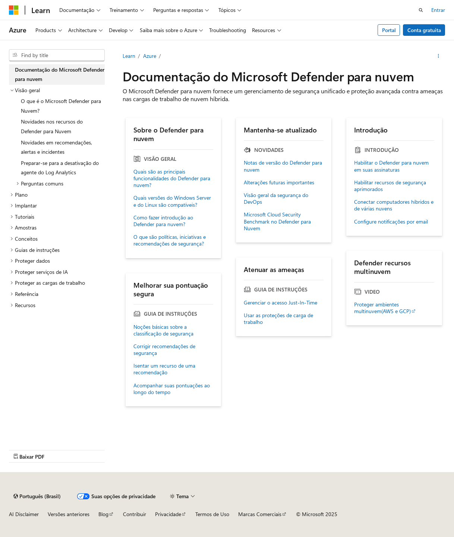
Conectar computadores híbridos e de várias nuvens (393, 205)
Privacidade (168, 514)
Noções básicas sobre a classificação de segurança (163, 330)
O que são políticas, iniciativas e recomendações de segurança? (169, 240)
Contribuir (134, 514)
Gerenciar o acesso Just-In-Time (280, 302)
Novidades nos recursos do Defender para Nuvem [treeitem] (52, 126)
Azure (149, 55)
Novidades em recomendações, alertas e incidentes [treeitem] (56, 147)
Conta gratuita (424, 30)
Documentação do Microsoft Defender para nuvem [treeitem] (59, 74)
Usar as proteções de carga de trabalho (278, 318)
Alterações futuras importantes (279, 182)
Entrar (438, 9)
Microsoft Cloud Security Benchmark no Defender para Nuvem (277, 221)
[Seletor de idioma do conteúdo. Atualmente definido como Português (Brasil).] (37, 496)
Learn (129, 55)
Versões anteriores (68, 514)
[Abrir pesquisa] (420, 10)
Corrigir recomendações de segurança (164, 349)
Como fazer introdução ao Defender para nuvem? (163, 221)
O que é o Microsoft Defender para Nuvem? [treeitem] (61, 105)
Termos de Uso (212, 514)
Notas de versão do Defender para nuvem (283, 166)
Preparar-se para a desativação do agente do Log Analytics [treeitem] (60, 167)
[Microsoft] (14, 10)
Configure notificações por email (391, 221)
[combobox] (57, 55)
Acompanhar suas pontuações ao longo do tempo (171, 389)
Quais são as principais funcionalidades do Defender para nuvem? (171, 178)
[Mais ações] (438, 56)
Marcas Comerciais (259, 514)
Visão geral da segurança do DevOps (276, 198)
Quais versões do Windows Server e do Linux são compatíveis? (172, 201)
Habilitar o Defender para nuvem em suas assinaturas (391, 166)
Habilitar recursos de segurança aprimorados (390, 186)
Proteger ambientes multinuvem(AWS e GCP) (382, 308)
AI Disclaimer (24, 514)
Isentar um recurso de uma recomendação (164, 369)
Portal (389, 30)
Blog (103, 514)
